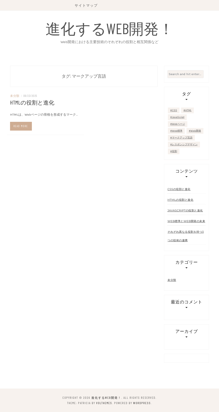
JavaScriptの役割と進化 (185, 210)
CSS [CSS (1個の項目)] (174, 110)
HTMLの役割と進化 (32, 102)
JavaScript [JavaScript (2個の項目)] (178, 117)
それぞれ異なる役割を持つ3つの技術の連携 (185, 236)
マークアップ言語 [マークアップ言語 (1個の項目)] (182, 137)
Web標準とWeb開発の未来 (186, 221)
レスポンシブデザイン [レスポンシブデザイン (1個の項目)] (185, 144)
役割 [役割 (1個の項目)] (174, 151)
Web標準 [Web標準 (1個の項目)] (177, 130)
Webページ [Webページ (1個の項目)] (178, 123)
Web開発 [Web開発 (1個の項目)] (196, 130)
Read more (20, 126)
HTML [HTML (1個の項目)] (188, 110)
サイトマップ (86, 5)
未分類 (14, 96)
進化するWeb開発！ (110, 28)
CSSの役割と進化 (179, 189)
